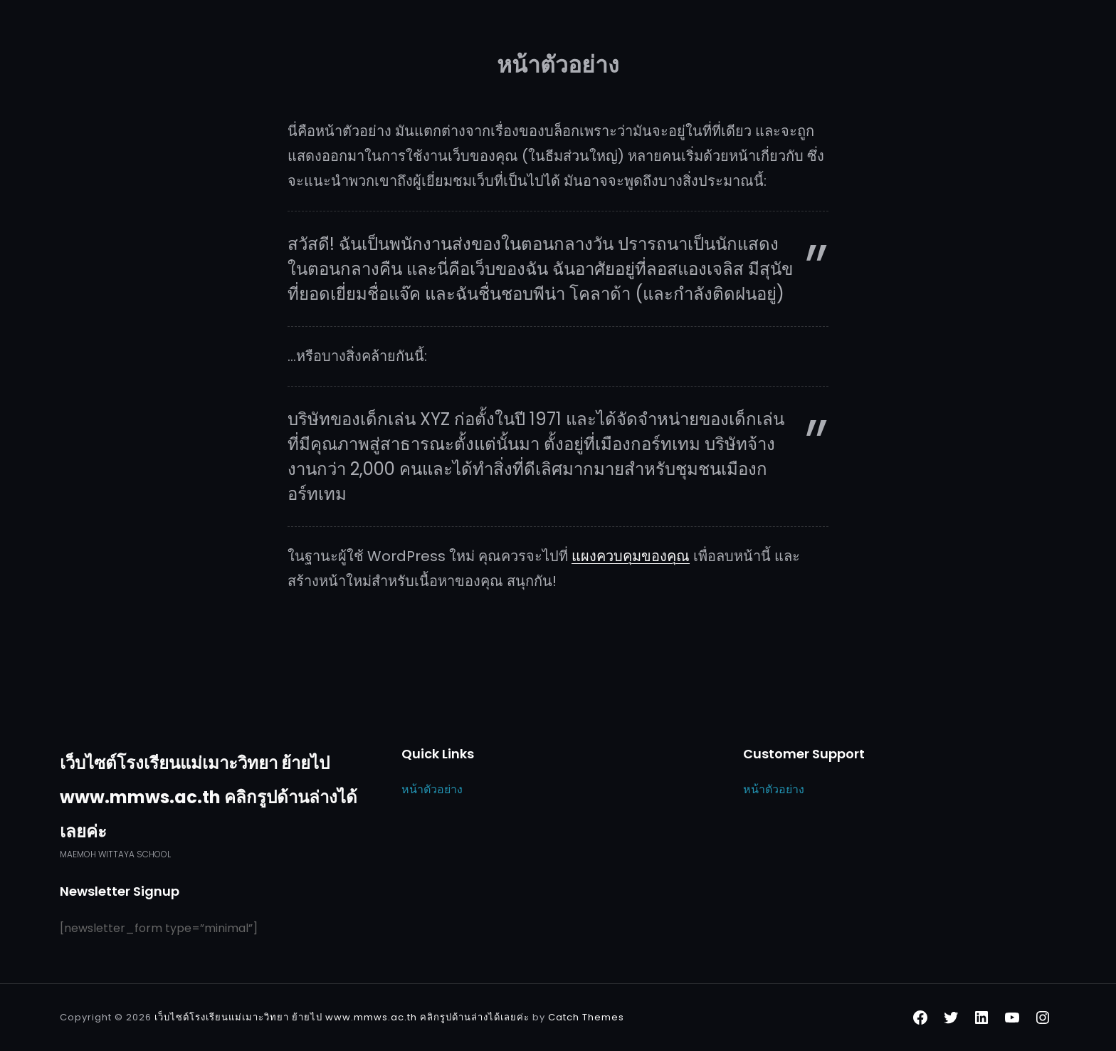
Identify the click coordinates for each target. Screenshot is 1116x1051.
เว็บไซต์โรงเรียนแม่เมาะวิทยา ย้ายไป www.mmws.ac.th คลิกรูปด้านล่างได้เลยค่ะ (208, 797)
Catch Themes (586, 1017)
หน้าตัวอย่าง (432, 789)
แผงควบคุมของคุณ (631, 556)
